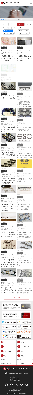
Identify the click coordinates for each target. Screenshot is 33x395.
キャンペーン (28, 24)
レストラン (22, 342)
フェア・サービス (8, 30)
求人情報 (3, 359)
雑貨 (13, 27)
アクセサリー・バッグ (25, 27)
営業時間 (19, 359)
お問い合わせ (20, 363)
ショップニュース (13, 24)
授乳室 (20, 351)
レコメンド (20, 24)
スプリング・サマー (24, 33)
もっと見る (16, 297)
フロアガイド (6, 351)
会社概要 (11, 390)
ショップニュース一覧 (10, 19)
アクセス (5, 355)
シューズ (5, 27)
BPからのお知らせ (6, 363)
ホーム (2, 19)
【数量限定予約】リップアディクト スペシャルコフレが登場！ (8, 58)
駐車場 (20, 355)
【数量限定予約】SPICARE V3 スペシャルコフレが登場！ (24, 58)
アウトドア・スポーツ (23, 30)
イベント (5, 346)
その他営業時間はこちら (16, 380)
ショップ (5, 342)
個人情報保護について (19, 390)
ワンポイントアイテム (9, 33)
